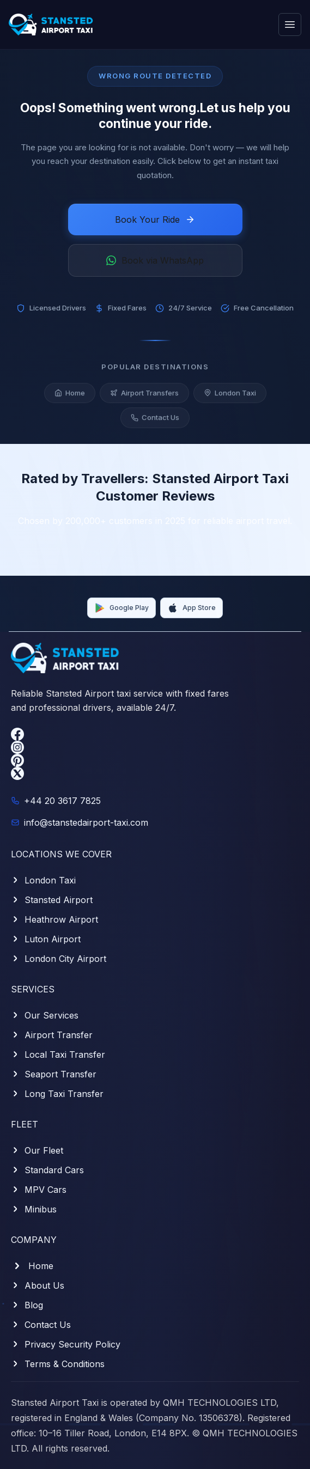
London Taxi (230, 395)
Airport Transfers (144, 395)
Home (69, 395)
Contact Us (155, 420)
